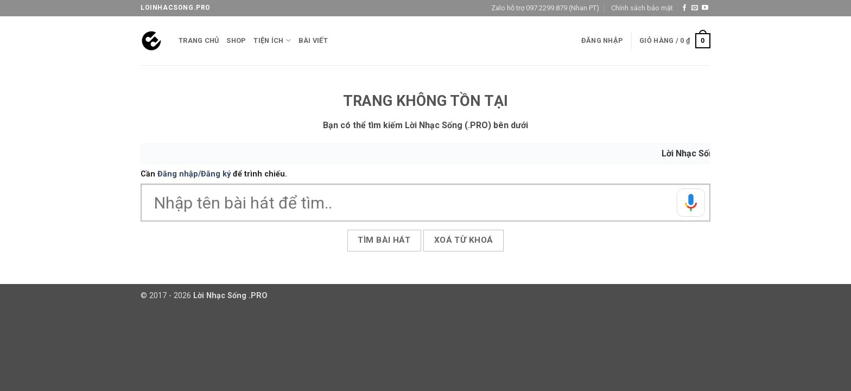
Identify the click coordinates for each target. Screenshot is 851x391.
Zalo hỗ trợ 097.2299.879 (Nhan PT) (545, 8)
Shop (236, 40)
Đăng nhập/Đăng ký (194, 174)
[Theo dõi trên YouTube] (705, 8)
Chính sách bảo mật (642, 8)
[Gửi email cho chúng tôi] (694, 8)
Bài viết (313, 40)
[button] (602, 41)
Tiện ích (272, 40)
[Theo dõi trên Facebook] (684, 8)
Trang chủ (199, 40)
